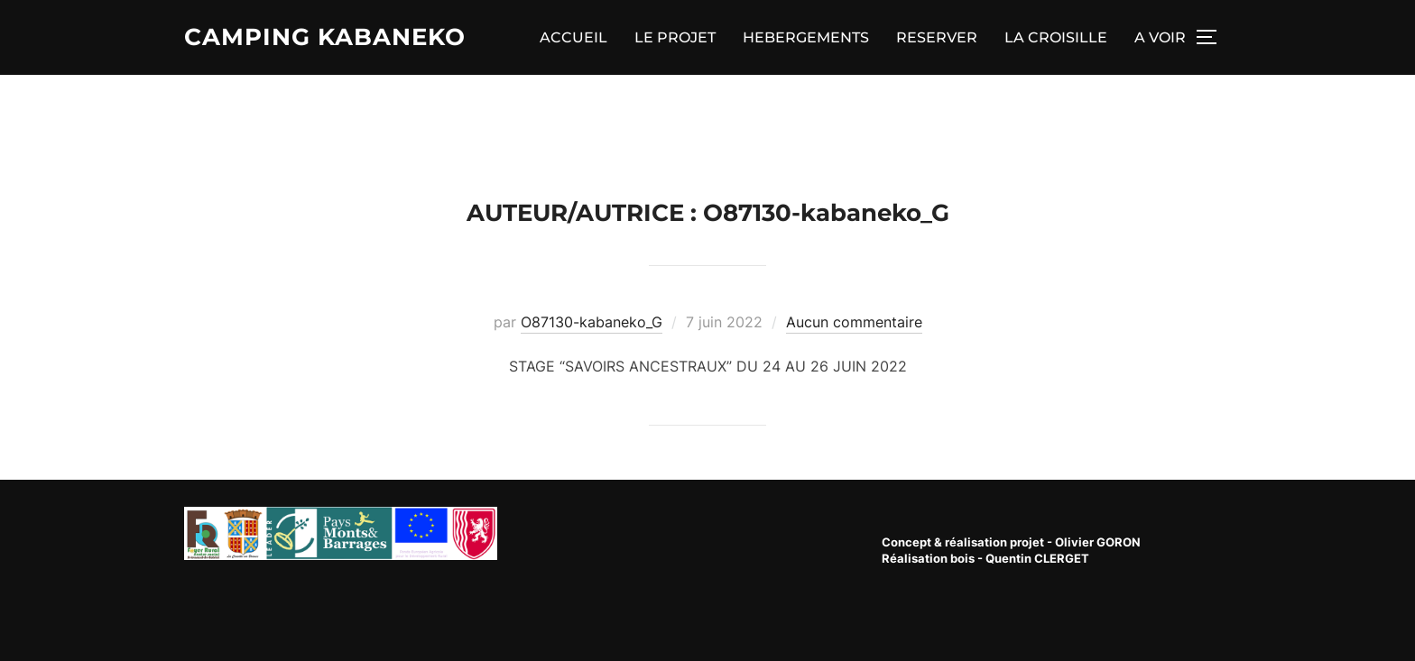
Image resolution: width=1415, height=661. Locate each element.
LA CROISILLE (1055, 37)
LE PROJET (675, 37)
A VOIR (1160, 37)
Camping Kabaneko (325, 37)
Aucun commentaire (854, 322)
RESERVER (936, 37)
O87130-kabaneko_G (591, 322)
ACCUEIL (573, 37)
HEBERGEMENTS (806, 37)
